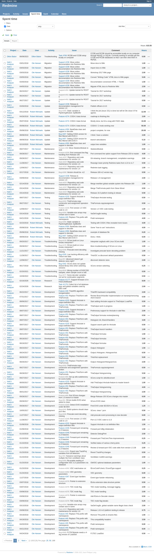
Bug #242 (62, 409)
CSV (150, 547)
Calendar (55, 14)
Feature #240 (64, 405)
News (64, 14)
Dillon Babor (11, 57)
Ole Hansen (36, 63)
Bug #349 (62, 532)
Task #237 (63, 157)
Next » (24, 541)
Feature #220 (64, 197)
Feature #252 (64, 468)
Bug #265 (62, 111)
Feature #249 (64, 428)
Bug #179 (62, 240)
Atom (145, 547)
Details (6, 41)
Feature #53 (63, 296)
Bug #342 (62, 264)
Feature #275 (64, 487)
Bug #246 (62, 250)
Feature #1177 (64, 280)
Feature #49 (63, 291)
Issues (25, 14)
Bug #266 (62, 172)
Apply (7, 35)
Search (99, 5)
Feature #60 (63, 377)
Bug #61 (62, 400)
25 (47, 541)
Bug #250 (62, 461)
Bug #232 (62, 201)
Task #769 (63, 56)
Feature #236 (64, 153)
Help (15, 1)
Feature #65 (63, 395)
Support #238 (64, 104)
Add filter (122, 26)
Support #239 (64, 62)
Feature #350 (64, 129)
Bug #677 (62, 275)
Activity (16, 14)
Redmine (69, 552)
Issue (74, 50)
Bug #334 (62, 213)
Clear (15, 35)
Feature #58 (63, 148)
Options (9, 30)
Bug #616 (62, 270)
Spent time (35, 14)
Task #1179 (63, 284)
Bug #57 (62, 259)
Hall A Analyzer (10, 63)
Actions (149, 56)
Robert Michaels (36, 112)
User (37, 50)
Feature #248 (64, 208)
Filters (8, 23)
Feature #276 (64, 481)
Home (4, 1)
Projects (9, 1)
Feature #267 (64, 477)
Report (14, 41)
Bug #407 (62, 134)
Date (8, 26)
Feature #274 (64, 116)
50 (50, 541)
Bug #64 (62, 456)
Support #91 (63, 90)
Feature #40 (63, 217)
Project (13, 50)
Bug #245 (62, 254)
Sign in (149, 1)
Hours (144, 50)
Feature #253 (64, 472)
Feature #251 (64, 451)
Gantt (45, 14)
